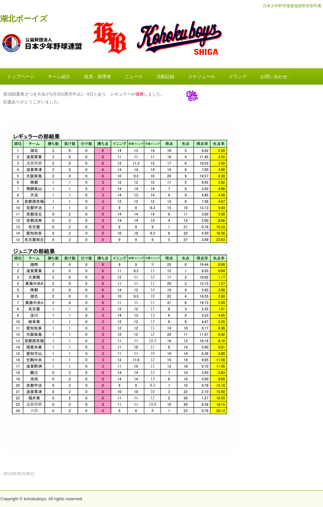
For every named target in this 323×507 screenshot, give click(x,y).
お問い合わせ (273, 76)
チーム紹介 (59, 76)
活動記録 (165, 76)
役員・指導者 (97, 76)
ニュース (134, 76)
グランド (238, 76)
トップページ (20, 76)
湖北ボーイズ (23, 19)
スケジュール (201, 76)
